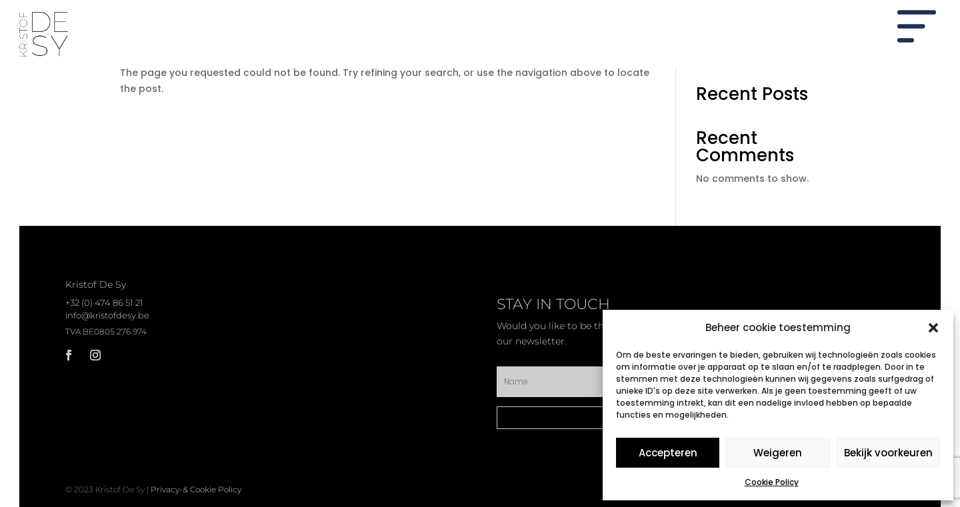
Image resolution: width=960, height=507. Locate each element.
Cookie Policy (772, 482)
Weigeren (777, 453)
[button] (933, 327)
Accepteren (668, 453)
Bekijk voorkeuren (888, 453)
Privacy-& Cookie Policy (196, 489)
